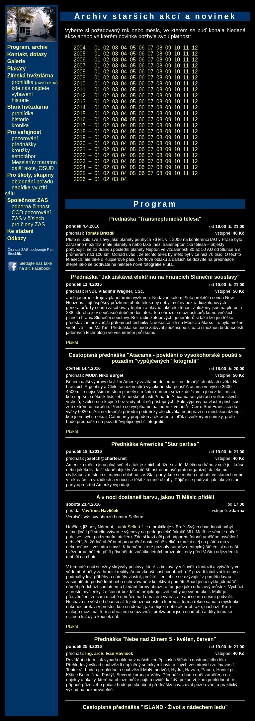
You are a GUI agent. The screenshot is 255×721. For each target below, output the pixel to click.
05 (133, 48)
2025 (80, 173)
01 (97, 48)
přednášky (24, 144)
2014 (80, 107)
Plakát (72, 342)
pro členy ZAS (28, 224)
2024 (80, 167)
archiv (39, 47)
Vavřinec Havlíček (100, 510)
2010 (80, 83)
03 (115, 48)
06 (142, 48)
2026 (80, 179)
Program (18, 47)
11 (186, 48)
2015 (80, 113)
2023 (80, 161)
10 (177, 48)
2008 (80, 71)
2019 (80, 137)
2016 (80, 119)
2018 (80, 131)
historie (20, 100)
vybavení (22, 94)
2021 (80, 149)
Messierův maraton (34, 162)
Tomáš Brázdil (100, 233)
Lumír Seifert (128, 526)
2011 (80, 89)
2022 (80, 155)
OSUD (46, 168)
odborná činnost (30, 206)
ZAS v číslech (28, 218)
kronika (20, 125)
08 (159, 48)
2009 (80, 77)
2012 (80, 95)
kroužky (21, 150)
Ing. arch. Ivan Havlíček (109, 653)
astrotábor (24, 156)
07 (150, 48)
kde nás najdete (30, 88)
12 (195, 48)
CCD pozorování (31, 212)
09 (168, 48)
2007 (80, 65)
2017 (80, 125)
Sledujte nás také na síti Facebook (35, 266)
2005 (80, 53)
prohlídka (35, 82)
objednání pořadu (32, 181)
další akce (24, 168)
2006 (80, 59)
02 (106, 48)
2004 (80, 48)
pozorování (25, 138)
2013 (80, 101)
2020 (80, 143)
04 (124, 48)
